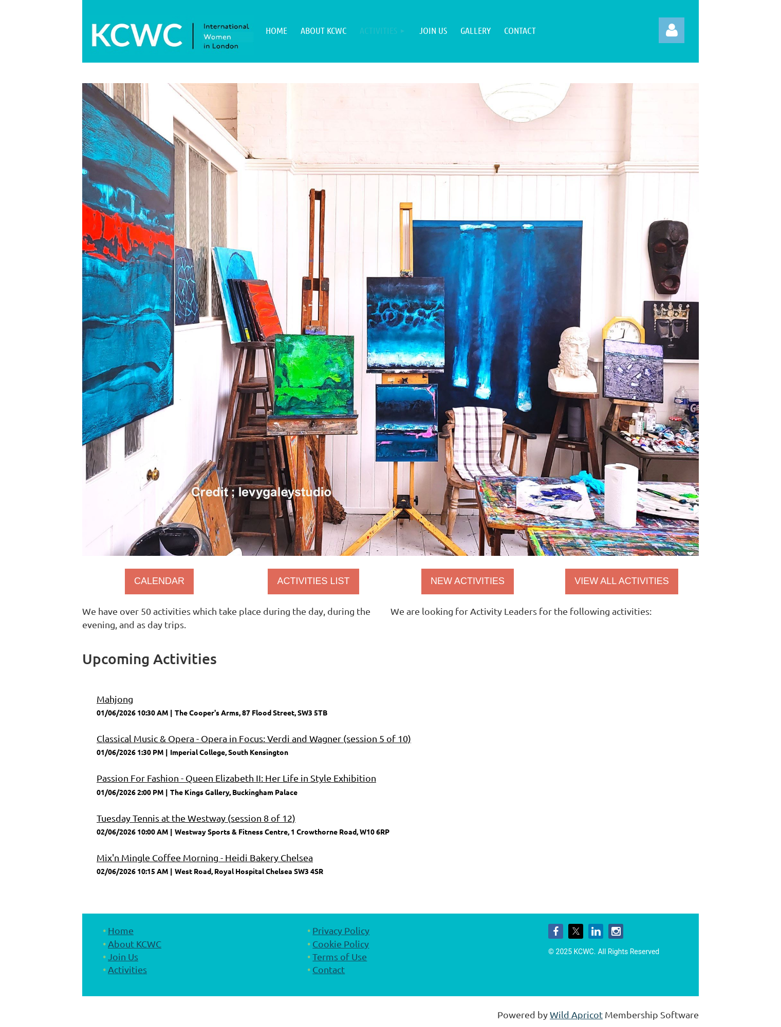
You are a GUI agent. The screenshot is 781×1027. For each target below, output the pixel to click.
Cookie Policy (340, 943)
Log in (671, 30)
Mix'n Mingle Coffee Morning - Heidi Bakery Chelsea (205, 857)
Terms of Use (339, 956)
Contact (328, 969)
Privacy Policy (340, 930)
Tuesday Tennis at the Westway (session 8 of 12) (196, 817)
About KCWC (134, 943)
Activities (127, 969)
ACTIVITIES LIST (313, 581)
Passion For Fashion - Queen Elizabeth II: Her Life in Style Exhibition (236, 777)
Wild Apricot (576, 1014)
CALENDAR (159, 581)
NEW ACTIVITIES (468, 581)
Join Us (123, 956)
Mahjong (115, 698)
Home (121, 930)
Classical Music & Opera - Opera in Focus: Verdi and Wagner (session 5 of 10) (254, 738)
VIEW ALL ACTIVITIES (621, 581)
